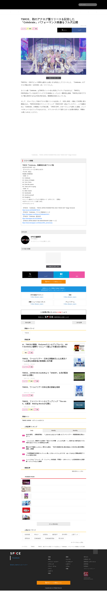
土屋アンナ (74, 534)
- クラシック (51, 564)
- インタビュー (69, 561)
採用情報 (86, 564)
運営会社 (86, 557)
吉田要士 (44, 534)
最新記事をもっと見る (78, 471)
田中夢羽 (63, 534)
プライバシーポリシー (89, 568)
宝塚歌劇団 (37, 538)
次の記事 (81, 322)
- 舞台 (49, 559)
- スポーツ (50, 571)
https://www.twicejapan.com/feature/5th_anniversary (37, 223)
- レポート (67, 564)
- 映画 (49, 573)
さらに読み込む (59, 524)
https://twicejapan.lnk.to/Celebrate (32, 218)
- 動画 (66, 557)
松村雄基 (26, 534)
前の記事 (26, 322)
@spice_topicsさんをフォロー (19, 564)
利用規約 (86, 566)
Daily (31, 430)
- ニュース (67, 559)
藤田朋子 (54, 534)
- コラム (67, 566)
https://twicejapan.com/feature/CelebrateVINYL (36, 214)
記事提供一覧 (87, 559)
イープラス (24, 546)
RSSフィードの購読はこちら (54, 281)
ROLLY (35, 534)
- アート (50, 568)
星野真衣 (26, 538)
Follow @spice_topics (37, 297)
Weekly (53, 430)
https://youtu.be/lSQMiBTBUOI (31, 210)
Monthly (75, 430)
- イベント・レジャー (53, 561)
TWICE (26, 333)
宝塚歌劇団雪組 (49, 538)
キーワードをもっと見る (78, 542)
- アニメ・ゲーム (52, 566)
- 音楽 (49, 557)
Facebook (16, 558)
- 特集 (66, 568)
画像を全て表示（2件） (53, 78)
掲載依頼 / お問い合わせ (90, 561)
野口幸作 (60, 538)
